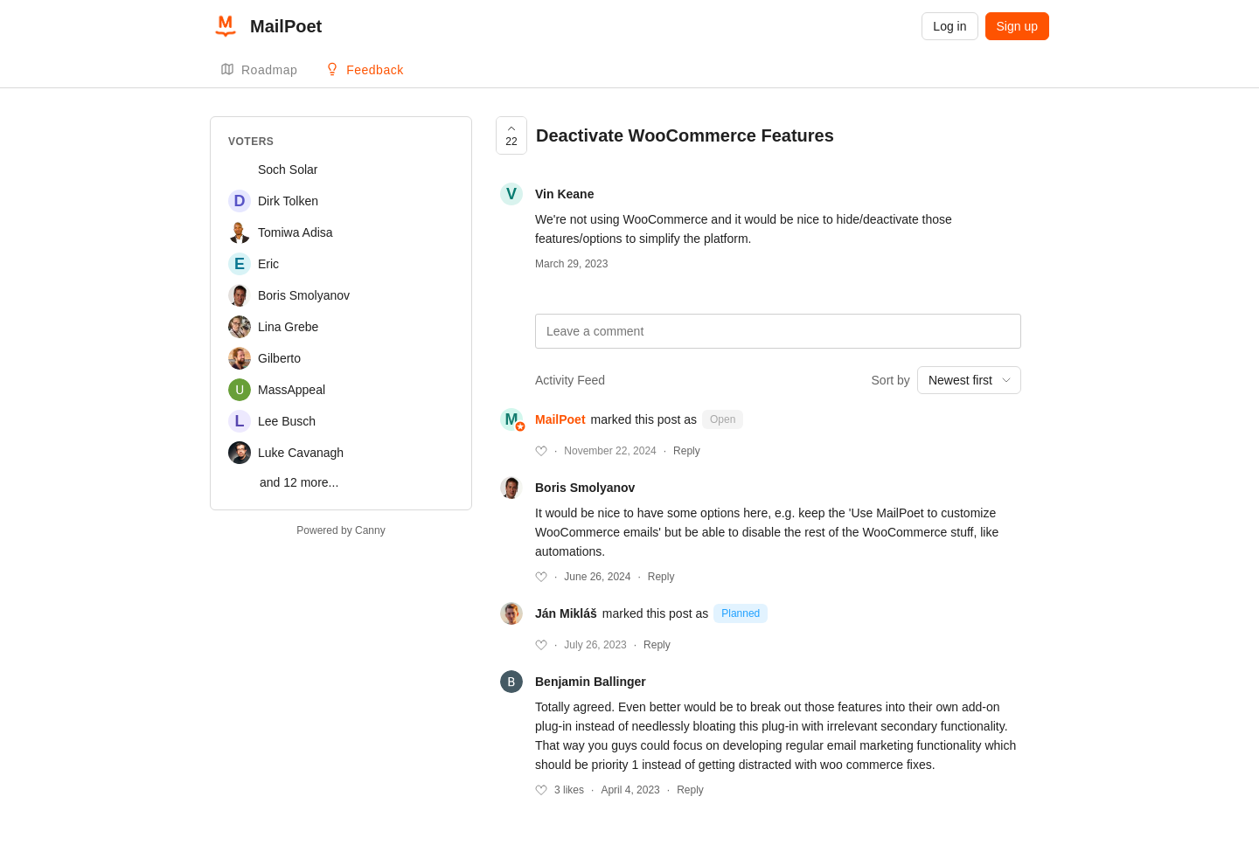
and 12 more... (299, 482)
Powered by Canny (340, 530)
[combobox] (969, 380)
